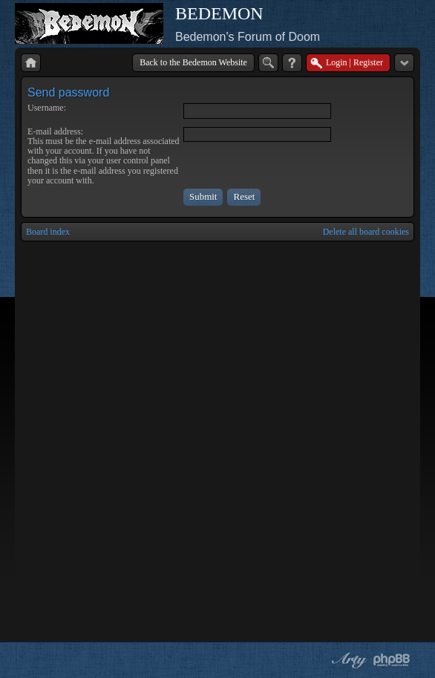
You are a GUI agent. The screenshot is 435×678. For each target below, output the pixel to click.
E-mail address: (55, 131)
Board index (48, 231)
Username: (46, 107)
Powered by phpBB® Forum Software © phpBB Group (392, 660)
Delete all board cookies (366, 231)
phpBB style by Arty (347, 660)
